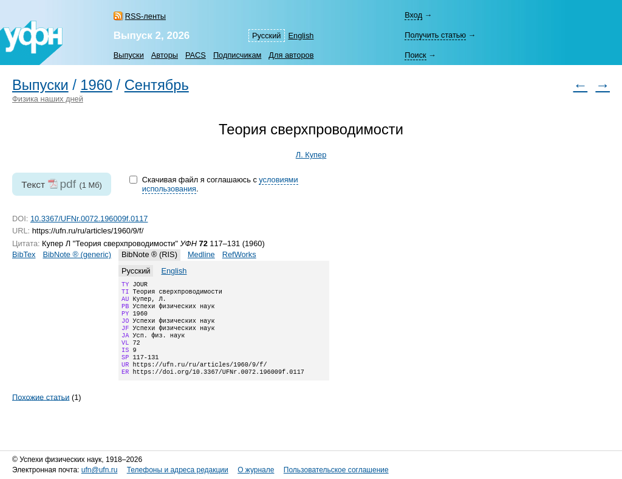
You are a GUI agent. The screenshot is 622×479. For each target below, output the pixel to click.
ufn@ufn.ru (99, 470)
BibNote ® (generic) (77, 254)
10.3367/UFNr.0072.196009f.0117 (89, 218)
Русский (266, 35)
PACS (195, 55)
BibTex (23, 254)
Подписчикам (237, 55)
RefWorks (239, 254)
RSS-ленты (145, 16)
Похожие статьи (40, 412)
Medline (201, 254)
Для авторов (290, 55)
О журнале (256, 470)
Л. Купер (311, 154)
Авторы (164, 55)
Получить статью (435, 35)
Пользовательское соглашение (336, 470)
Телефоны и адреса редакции (177, 470)
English (301, 35)
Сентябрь (157, 85)
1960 (96, 85)
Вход (413, 14)
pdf (68, 183)
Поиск (415, 55)
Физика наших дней (47, 98)
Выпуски (129, 55)
